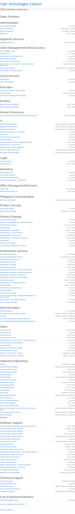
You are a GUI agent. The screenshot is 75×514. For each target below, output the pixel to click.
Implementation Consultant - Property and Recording (15, 270)
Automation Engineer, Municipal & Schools (12, 313)
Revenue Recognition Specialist (9, 107)
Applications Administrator (7, 129)
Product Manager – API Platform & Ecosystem (14, 238)
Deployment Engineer (6, 481)
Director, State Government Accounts (11, 70)
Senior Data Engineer (6, 398)
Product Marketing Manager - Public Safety (13, 180)
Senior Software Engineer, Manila (10, 412)
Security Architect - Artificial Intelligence (11, 147)
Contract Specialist (5, 161)
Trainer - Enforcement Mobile (8, 302)
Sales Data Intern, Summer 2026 (10, 145)
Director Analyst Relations (7, 175)
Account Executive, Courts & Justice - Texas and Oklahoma (17, 340)
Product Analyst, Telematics (8, 225)
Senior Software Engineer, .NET (9, 405)
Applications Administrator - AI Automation (12, 132)
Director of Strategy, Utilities (8, 220)
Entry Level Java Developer (8, 380)
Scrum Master (4, 392)
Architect (2, 364)
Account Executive (5, 330)
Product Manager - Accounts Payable (11, 233)
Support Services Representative (10, 472)
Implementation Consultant (8, 262)
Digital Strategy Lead (6, 172)
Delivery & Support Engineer (8, 446)
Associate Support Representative (10, 439)
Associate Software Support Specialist (11, 428)
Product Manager (5, 227)
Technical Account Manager (8, 293)
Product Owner (4, 240)
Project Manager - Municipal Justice (10, 288)
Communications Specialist (8, 26)
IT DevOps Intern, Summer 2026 (9, 137)
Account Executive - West (7, 337)
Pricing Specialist (5, 345)
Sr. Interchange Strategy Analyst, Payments (13, 245)
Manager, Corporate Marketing (9, 177)
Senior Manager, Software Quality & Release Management (17, 321)
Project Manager (5, 390)
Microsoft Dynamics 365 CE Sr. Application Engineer (15, 142)
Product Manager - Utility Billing (9, 230)
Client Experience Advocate (8, 441)
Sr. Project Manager (6, 290)
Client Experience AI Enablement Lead (11, 56)
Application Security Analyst (8, 124)
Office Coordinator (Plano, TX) (9, 191)
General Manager (5, 93)
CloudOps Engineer (6, 374)
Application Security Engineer (9, 126)
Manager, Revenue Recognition (9, 104)
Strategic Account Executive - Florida (11, 353)
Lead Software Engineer (7, 382)
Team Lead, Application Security (9, 150)
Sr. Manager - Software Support (9, 470)
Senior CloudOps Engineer (8, 395)
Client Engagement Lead (7, 51)
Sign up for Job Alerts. (6, 510)
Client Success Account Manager (10, 61)
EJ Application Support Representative (11, 449)
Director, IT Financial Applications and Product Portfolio (16, 222)
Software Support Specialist (8, 459)
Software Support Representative (10, 457)
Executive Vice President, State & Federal (12, 90)
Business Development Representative (11, 343)
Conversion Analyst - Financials (9, 259)
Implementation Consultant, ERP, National (12, 275)
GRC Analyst (4, 134)
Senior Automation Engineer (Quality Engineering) (15, 318)
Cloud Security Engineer (7, 208)
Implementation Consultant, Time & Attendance (14, 277)
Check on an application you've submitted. (12, 504)
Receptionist (3, 33)
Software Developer (6, 415)
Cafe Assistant (4, 189)
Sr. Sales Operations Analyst (8, 350)
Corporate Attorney (5, 164)
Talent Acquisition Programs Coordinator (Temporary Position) (18, 115)
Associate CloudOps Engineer (9, 367)
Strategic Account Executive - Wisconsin (12, 355)
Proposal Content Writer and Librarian (11, 348)
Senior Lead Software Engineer (9, 400)
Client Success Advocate (7, 68)
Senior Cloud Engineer (7, 82)
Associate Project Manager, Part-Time (11, 257)
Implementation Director (7, 280)
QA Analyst (3, 316)
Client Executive (5, 53)
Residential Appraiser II (7, 42)
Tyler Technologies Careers (21, 4)
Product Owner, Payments (8, 243)
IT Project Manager (5, 139)
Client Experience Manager (8, 59)
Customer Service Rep (7, 444)
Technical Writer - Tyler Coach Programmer (13, 299)
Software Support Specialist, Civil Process (12, 467)
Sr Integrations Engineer (7, 491)
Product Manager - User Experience (10, 235)
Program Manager (5, 285)
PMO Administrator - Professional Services (12, 282)
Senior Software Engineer (7, 403)
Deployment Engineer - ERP (8, 483)
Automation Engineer (6, 311)
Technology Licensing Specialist (9, 152)
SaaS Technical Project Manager (10, 489)
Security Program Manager (8, 211)
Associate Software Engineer (8, 369)
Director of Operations (6, 28)
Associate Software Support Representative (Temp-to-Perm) (18, 426)
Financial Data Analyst (6, 486)
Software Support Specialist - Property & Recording (15, 465)
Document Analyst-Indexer (8, 200)
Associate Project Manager (8, 254)
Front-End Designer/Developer (9, 500)
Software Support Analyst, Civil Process (12, 454)
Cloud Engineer (4, 79)
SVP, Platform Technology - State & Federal (13, 95)
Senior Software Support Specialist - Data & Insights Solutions (18, 452)
